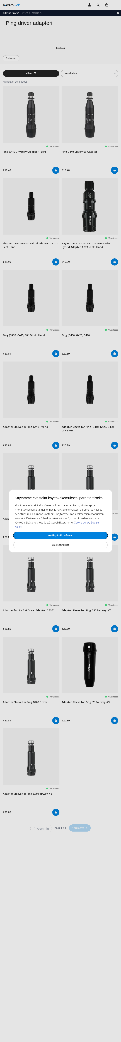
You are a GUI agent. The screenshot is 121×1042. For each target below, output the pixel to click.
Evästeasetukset (60, 544)
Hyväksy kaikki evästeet (60, 535)
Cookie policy (81, 522)
